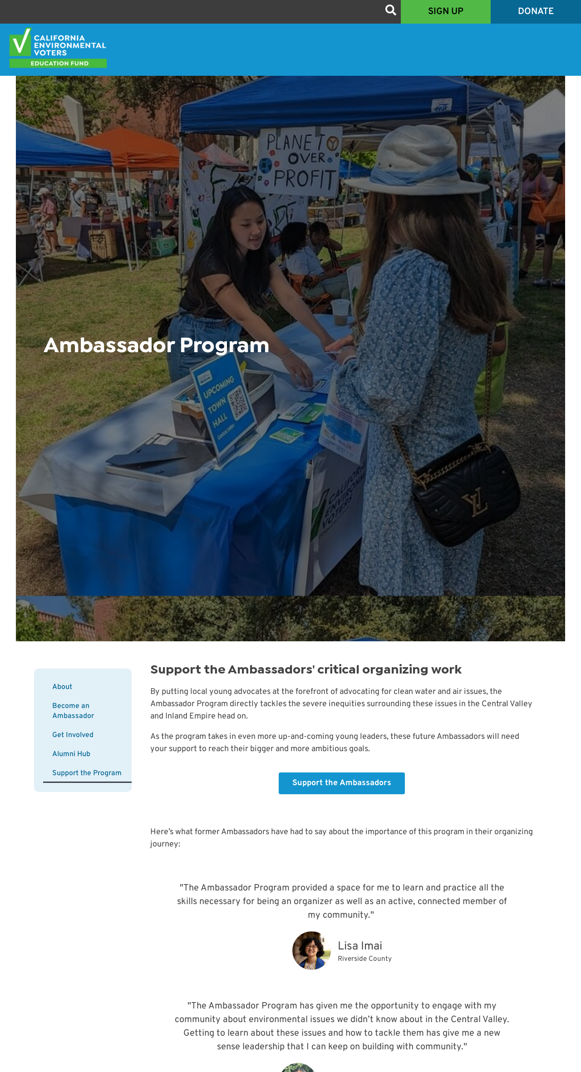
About (62, 687)
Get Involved (73, 735)
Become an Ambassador (73, 711)
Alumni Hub (71, 754)
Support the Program (87, 773)
